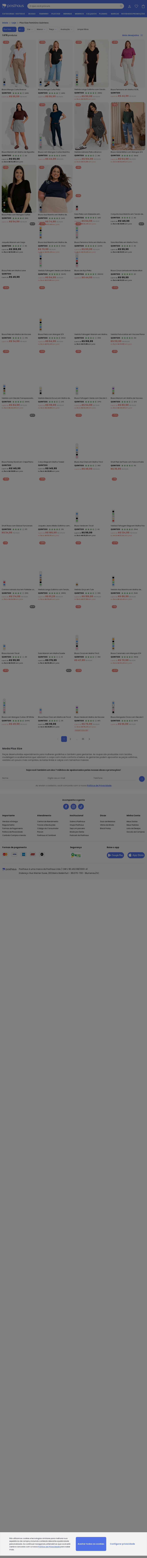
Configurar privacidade (122, 1543)
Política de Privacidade (49, 1546)
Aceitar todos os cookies (91, 1543)
